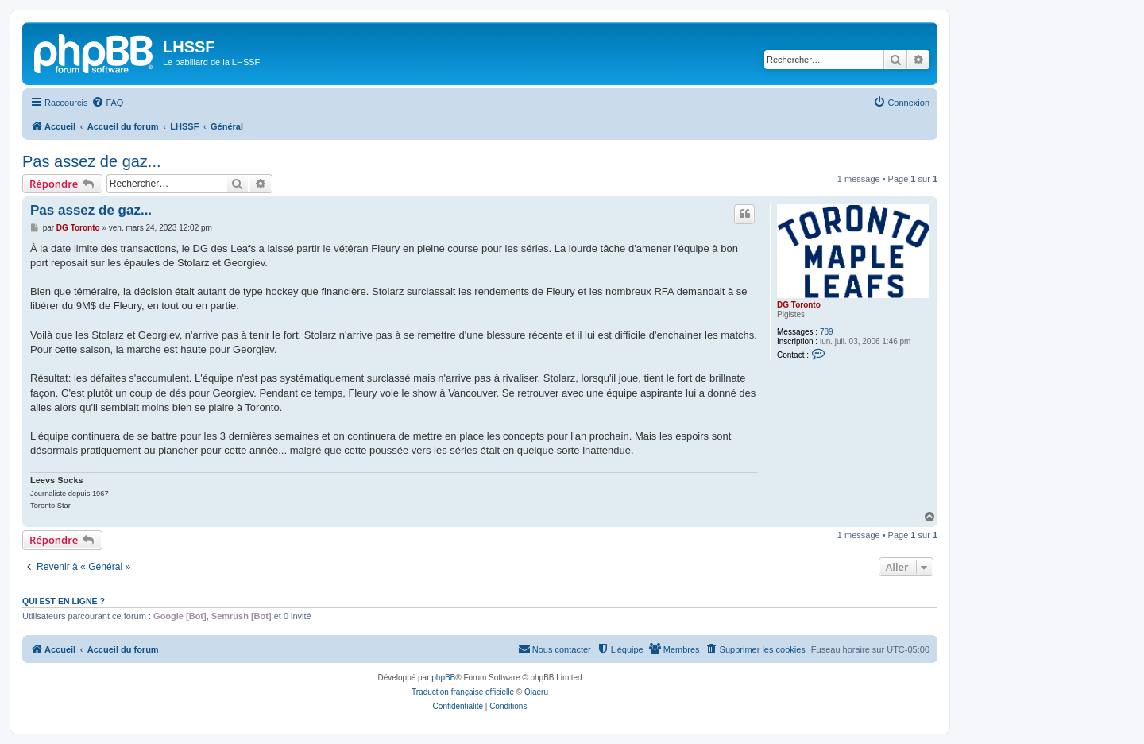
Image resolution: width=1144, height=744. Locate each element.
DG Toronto (799, 304)
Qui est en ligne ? (63, 601)
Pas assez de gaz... (91, 161)
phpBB (443, 677)
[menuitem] (107, 102)
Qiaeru (536, 692)
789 (826, 331)
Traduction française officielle (463, 692)
